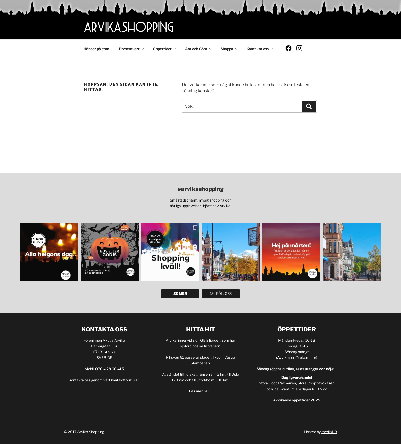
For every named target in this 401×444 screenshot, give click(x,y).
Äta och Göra (198, 49)
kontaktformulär (125, 380)
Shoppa (229, 49)
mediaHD (329, 432)
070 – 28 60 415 (109, 369)
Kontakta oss (260, 49)
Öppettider (165, 49)
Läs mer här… (200, 391)
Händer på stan (96, 49)
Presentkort (131, 49)
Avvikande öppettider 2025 (296, 400)
